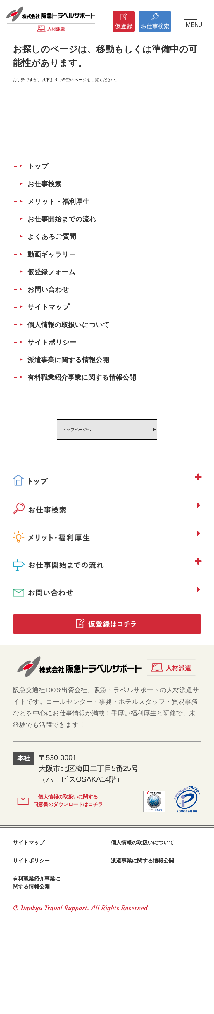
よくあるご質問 (62, 258)
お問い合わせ (58, 326)
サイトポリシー (62, 393)
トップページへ (63, 495)
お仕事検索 (53, 190)
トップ (45, 168)
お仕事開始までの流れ (75, 235)
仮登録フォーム (62, 303)
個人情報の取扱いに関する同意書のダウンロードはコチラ (81, 878)
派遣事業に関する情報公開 (83, 416)
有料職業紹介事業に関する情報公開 (100, 439)
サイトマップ (58, 348)
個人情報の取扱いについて (83, 371)
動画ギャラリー (62, 281)
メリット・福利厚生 (70, 213)
